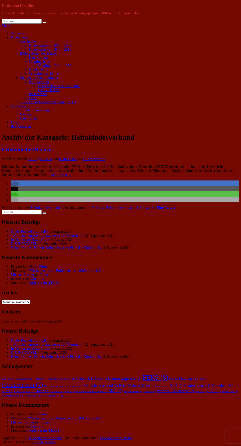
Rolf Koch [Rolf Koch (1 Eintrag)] (214, 391)
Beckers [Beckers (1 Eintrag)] (41, 379)
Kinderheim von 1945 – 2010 (50, 49)
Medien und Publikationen (39, 78)
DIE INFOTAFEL (24, 244)
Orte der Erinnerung (34, 110)
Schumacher (145, 207)
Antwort (166, 207)
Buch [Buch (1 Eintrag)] (52, 379)
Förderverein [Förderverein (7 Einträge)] (22, 384)
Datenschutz (29, 118)
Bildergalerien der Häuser (38, 53)
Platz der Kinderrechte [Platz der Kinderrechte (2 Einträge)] (175, 391)
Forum (15, 122)
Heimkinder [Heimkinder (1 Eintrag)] (75, 386)
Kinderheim (19, 37)
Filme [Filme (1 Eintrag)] (173, 379)
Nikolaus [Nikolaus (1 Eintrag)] (150, 391)
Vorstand (26, 114)
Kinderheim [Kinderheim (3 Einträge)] (197, 385)
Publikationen (39, 82)
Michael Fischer (22, 275)
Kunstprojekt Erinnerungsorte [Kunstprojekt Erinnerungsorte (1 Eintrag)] (91, 391)
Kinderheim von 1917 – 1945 (50, 45)
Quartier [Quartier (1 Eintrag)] (200, 391)
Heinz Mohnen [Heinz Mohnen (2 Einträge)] (132, 385)
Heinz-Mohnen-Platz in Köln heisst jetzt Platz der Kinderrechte (56, 248)
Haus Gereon (38, 57)
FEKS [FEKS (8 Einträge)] (155, 377)
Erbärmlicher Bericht (27, 149)
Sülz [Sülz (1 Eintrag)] (41, 395)
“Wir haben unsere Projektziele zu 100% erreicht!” (47, 235)
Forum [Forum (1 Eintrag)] (203, 379)
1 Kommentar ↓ (94, 159)
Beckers (98, 207)
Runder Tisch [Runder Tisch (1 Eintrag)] (230, 391)
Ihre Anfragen (21, 126)
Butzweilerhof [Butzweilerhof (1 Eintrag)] (66, 379)
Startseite (17, 33)
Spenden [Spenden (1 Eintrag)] (31, 395)
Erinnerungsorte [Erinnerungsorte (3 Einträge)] (125, 378)
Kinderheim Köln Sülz (18, 5)
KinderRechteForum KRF (29, 231)
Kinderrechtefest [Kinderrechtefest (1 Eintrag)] (24, 391)
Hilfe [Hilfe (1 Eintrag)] (150, 386)
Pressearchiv (38, 94)
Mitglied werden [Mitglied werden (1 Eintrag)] (133, 391)
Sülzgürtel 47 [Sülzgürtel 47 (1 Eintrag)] (55, 395)
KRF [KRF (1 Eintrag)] (70, 391)
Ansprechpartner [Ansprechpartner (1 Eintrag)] (25, 379)
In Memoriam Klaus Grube (30, 239)
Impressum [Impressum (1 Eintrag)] (162, 386)
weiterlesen (60, 175)
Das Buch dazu (49, 90)
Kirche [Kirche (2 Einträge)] (41, 391)
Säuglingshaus (39, 61)
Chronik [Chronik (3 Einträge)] (86, 378)
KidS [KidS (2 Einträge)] (176, 385)
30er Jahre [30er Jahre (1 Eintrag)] (8, 379)
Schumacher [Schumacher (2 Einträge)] (13, 395)
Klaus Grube (68, 159)
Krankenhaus (38, 70)
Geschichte (28, 41)
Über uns (37, 279)
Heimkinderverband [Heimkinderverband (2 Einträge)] (101, 385)
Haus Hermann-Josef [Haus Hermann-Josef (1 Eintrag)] (56, 386)
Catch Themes (44, 442)
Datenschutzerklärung (116, 438)
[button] (15, 184)
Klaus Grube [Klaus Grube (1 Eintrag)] (58, 391)
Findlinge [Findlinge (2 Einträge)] (188, 378)
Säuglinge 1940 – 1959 (54, 66)
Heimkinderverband (45, 207)
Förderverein (20, 106)
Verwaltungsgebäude (44, 74)
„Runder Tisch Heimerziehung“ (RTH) (48, 102)
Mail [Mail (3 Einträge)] (115, 390)
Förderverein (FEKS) (43, 283)
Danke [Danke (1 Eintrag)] (102, 379)
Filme (33, 98)
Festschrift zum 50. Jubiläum (59, 86)
